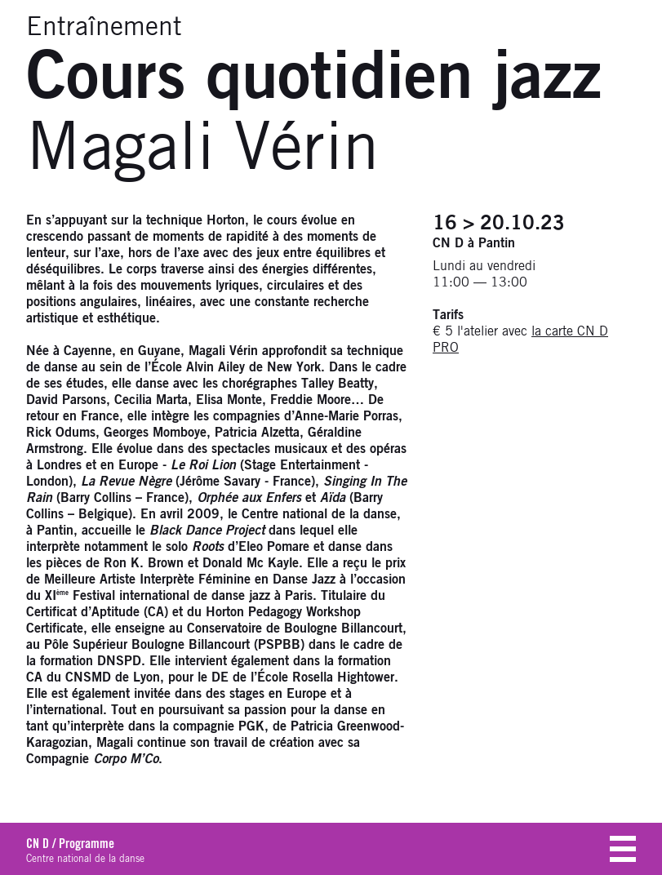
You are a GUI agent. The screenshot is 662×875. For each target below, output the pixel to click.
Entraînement (104, 28)
